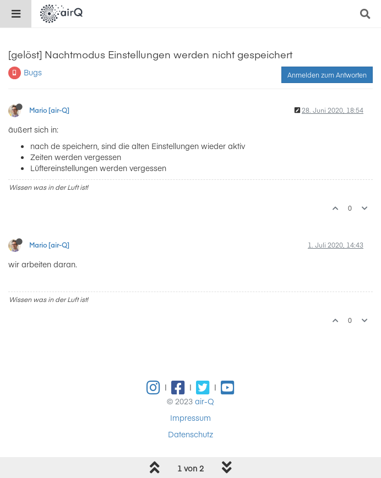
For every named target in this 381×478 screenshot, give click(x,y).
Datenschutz (190, 433)
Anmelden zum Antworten (327, 74)
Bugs (33, 72)
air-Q (204, 400)
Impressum (190, 417)
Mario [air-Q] (49, 110)
